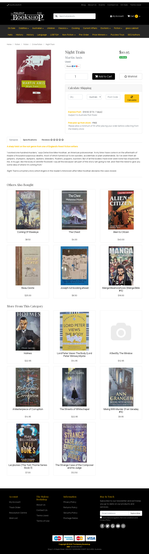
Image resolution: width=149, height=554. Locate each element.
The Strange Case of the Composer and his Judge (74, 466)
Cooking (76, 28)
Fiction (117, 28)
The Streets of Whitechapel (74, 409)
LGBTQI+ (54, 34)
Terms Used (135, 4)
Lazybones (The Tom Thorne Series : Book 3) (28, 466)
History (19, 34)
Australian (37, 28)
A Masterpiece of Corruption (28, 409)
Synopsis (13, 139)
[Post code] (113, 96)
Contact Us (112, 4)
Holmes (28, 353)
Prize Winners (98, 34)
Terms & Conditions (127, 518)
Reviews (53, 139)
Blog (83, 4)
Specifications (30, 139)
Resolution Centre (18, 512)
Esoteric (105, 28)
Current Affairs (90, 28)
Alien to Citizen (121, 232)
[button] (130, 76)
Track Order (15, 507)
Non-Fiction (68, 34)
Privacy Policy (69, 502)
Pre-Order (84, 34)
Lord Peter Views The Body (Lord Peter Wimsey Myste (74, 355)
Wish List (13, 518)
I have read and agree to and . (119, 518)
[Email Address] (114, 513)
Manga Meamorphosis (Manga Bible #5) (121, 289)
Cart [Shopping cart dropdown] (133, 16)
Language (42, 34)
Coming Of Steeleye (28, 232)
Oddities (23, 28)
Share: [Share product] (72, 66)
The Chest (74, 232)
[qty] (75, 96)
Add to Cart (103, 76)
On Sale (124, 4)
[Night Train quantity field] (76, 76)
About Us (92, 4)
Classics (62, 28)
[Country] (94, 96)
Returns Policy (70, 507)
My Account (15, 502)
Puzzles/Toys (117, 34)
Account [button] (117, 16)
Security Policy (70, 512)
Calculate (131, 98)
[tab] (14, 140)
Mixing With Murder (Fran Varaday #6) (121, 410)
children (51, 28)
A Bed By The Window (121, 353)
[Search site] (56, 16)
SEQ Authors (134, 34)
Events (102, 4)
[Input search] (77, 16)
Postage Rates (70, 518)
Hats (10, 34)
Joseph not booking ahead (74, 287)
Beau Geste (28, 287)
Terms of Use (42, 520)
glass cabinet (132, 28)
